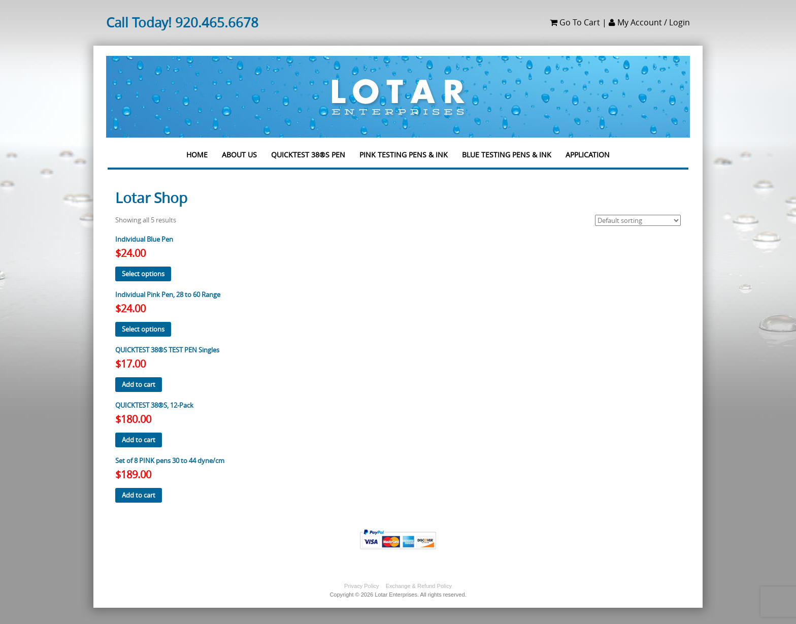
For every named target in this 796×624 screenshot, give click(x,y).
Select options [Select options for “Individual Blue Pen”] (143, 273)
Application (588, 151)
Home (197, 151)
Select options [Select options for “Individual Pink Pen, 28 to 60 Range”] (143, 329)
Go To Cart (575, 22)
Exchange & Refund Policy (419, 586)
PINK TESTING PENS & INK (403, 151)
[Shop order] (638, 220)
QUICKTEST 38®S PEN (308, 151)
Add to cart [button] (138, 384)
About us (239, 151)
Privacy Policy (361, 586)
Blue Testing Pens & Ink (506, 151)
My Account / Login (649, 22)
